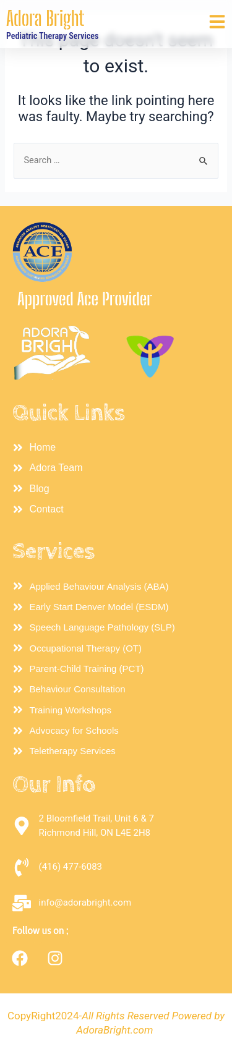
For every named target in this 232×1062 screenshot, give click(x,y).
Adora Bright (45, 18)
